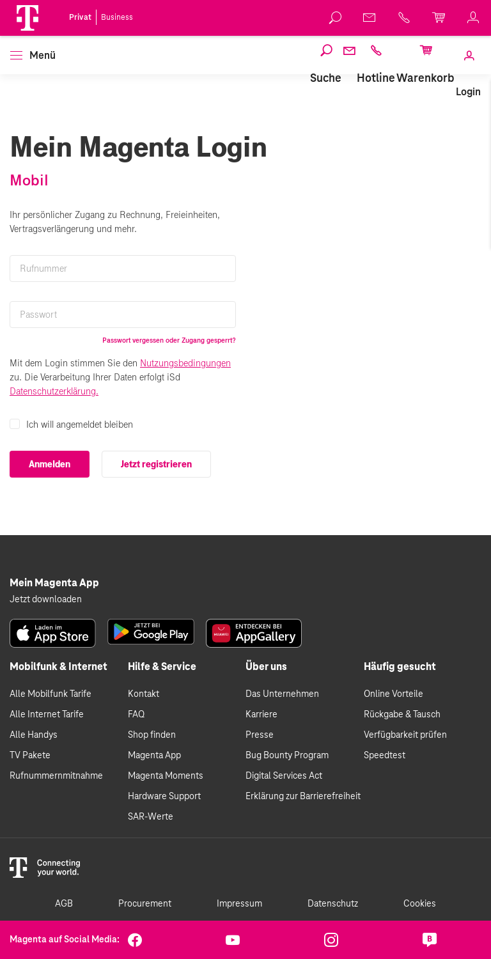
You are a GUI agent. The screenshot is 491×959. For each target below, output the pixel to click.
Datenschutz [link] (333, 904)
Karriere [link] (261, 715)
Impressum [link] (239, 904)
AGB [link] (64, 904)
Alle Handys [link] (34, 735)
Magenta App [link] (154, 756)
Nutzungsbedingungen (185, 363)
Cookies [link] (419, 904)
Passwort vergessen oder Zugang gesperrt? (169, 340)
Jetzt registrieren (156, 464)
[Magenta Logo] (27, 18)
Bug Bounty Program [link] (287, 756)
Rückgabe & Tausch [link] (402, 715)
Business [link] (117, 17)
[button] (27, 18)
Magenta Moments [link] (165, 776)
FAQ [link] (136, 715)
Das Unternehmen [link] (282, 694)
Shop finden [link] (152, 735)
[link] (335, 18)
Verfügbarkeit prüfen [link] (405, 735)
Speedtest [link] (384, 756)
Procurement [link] (144, 904)
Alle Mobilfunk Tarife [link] (50, 694)
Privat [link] (80, 17)
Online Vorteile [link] (393, 694)
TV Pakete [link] (30, 756)
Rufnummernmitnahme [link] (56, 776)
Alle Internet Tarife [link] (47, 715)
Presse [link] (260, 735)
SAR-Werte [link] (150, 817)
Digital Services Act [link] (284, 776)
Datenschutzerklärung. (54, 391)
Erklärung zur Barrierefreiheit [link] (303, 796)
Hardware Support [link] (164, 796)
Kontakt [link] (143, 694)
